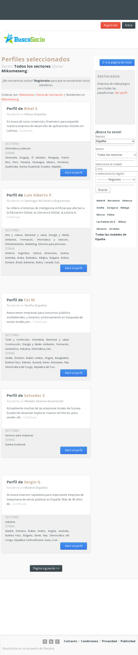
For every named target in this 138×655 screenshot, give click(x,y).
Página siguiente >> (46, 568)
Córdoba (114, 228)
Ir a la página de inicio (117, 62)
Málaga (125, 207)
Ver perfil (121, 93)
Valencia (127, 200)
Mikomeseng (10, 99)
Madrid (101, 200)
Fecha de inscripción (49, 95)
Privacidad (109, 641)
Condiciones (89, 641)
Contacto (70, 641)
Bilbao (122, 221)
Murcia (101, 214)
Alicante (102, 228)
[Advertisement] (43, 285)
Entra (128, 25)
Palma (110, 214)
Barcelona (114, 200)
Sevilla (100, 207)
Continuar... (26, 131)
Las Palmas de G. (106, 221)
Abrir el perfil (73, 172)
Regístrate (111, 25)
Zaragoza (112, 207)
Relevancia (26, 95)
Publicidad (128, 641)
